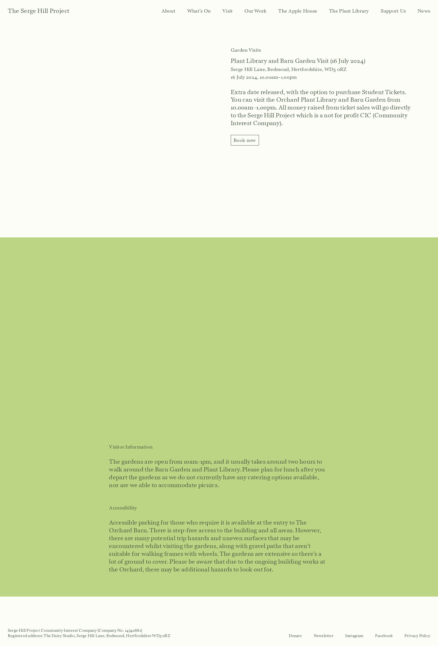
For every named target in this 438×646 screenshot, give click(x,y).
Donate (295, 636)
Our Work (255, 11)
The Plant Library (349, 11)
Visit (227, 11)
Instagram (354, 636)
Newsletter (324, 636)
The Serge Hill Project (39, 10)
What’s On (199, 11)
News (424, 11)
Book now (245, 140)
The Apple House (297, 11)
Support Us (393, 11)
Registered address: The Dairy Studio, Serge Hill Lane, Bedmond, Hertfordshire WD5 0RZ (89, 636)
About (168, 11)
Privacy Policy (417, 636)
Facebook (384, 636)
